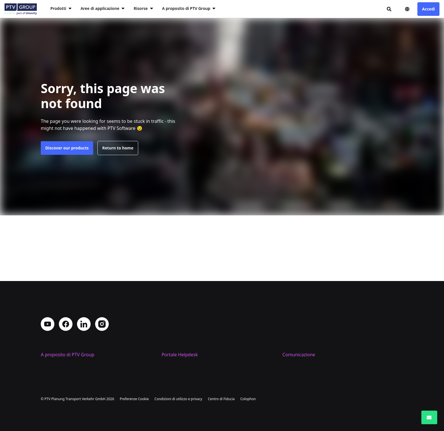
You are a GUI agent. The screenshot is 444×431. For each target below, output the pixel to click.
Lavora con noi (56, 354)
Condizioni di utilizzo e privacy (178, 398)
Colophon (248, 398)
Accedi (428, 9)
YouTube (47, 294)
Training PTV (175, 336)
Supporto (172, 345)
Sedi (45, 345)
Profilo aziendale (58, 336)
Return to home (117, 148)
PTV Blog (291, 345)
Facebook (65, 294)
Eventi (288, 354)
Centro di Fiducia (221, 398)
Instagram (102, 294)
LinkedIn (84, 294)
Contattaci (293, 336)
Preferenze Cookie (134, 398)
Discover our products (67, 148)
